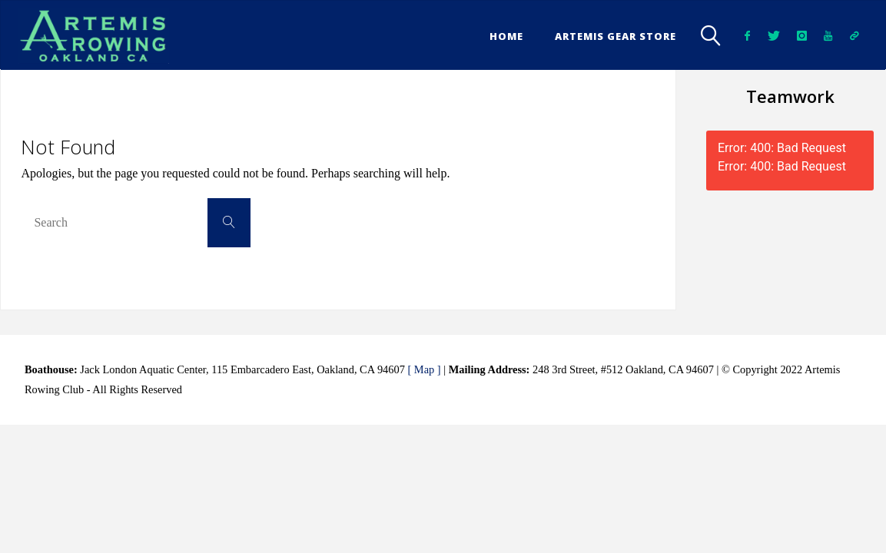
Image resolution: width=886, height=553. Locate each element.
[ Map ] (423, 369)
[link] (711, 35)
